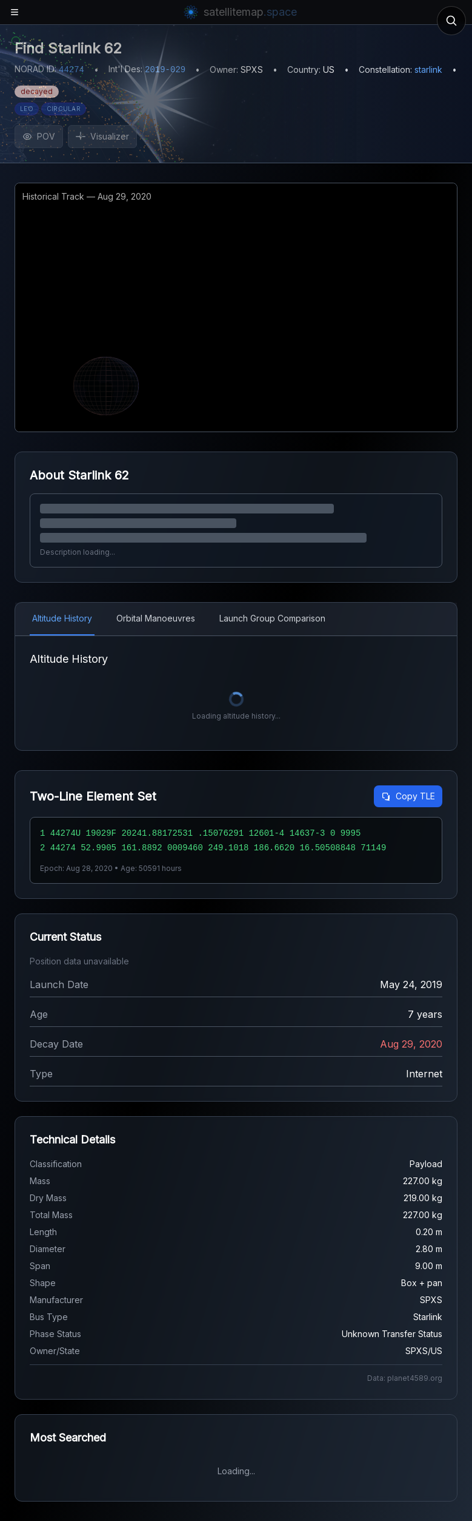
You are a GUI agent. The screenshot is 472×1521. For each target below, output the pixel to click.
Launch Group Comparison (272, 618)
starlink (428, 69)
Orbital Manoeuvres (155, 618)
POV (38, 136)
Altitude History (62, 618)
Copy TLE (408, 796)
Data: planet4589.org (404, 1378)
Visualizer (102, 136)
